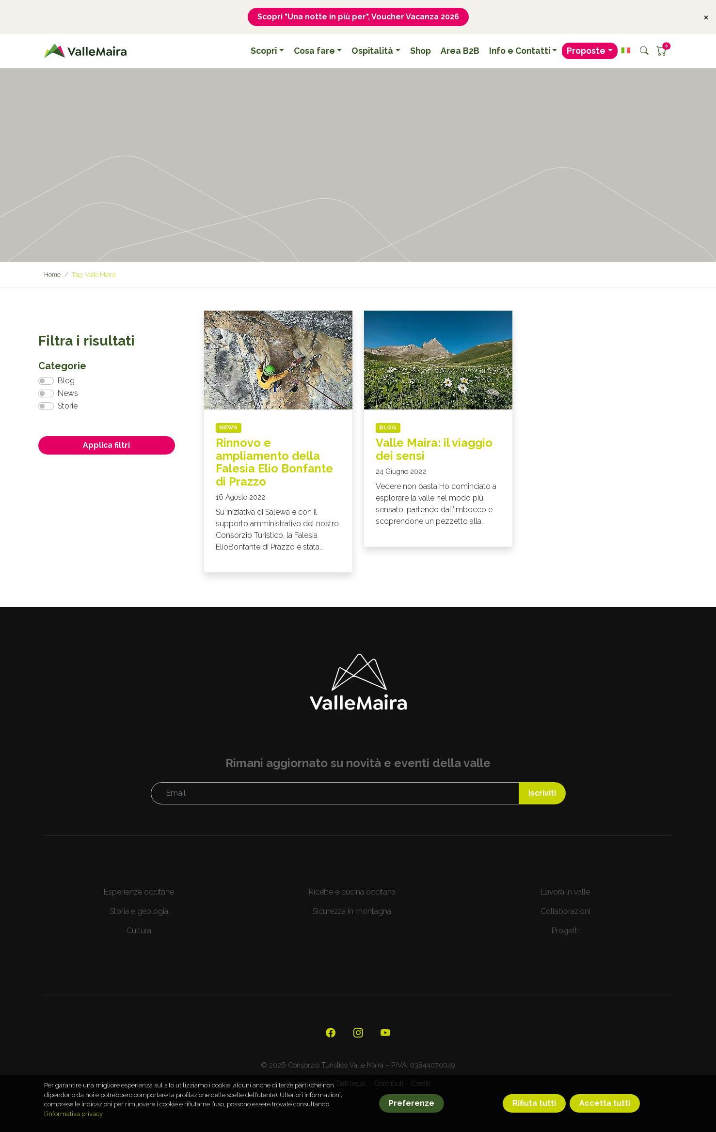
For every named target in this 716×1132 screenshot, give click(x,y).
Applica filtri (106, 445)
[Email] (335, 794)
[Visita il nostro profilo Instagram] (358, 1034)
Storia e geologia (139, 911)
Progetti (565, 931)
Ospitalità (372, 51)
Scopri (264, 51)
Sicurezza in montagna (352, 911)
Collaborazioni (565, 911)
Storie (68, 406)
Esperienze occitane (138, 892)
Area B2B (460, 51)
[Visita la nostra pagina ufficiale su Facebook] (330, 1034)
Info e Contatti (519, 51)
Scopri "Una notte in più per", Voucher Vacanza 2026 (358, 16)
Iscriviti (542, 793)
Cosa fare (314, 51)
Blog (66, 381)
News (68, 393)
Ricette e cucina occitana (352, 892)
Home (53, 275)
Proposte (586, 51)
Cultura (139, 931)
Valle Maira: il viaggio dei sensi (434, 449)
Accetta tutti (604, 1103)
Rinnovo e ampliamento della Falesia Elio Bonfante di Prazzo (275, 462)
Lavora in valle (565, 892)
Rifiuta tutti (534, 1103)
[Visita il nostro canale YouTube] (386, 1034)
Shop (420, 51)
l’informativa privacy (73, 1113)
